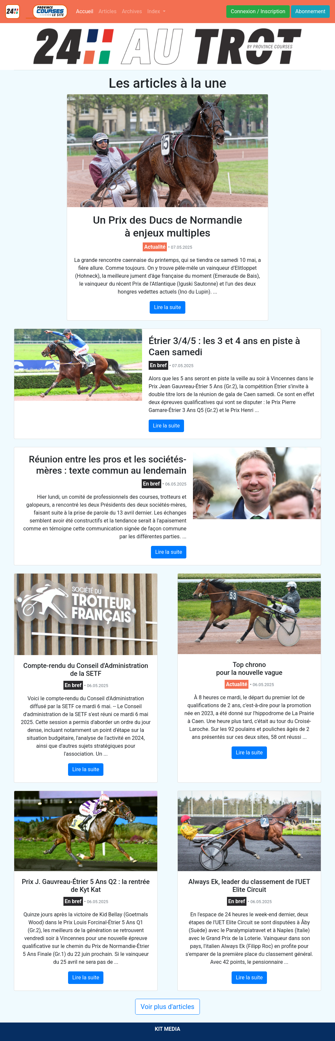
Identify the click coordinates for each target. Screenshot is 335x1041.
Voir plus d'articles (168, 1007)
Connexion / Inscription (258, 11)
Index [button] (154, 11)
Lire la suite (167, 307)
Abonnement (310, 11)
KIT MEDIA (167, 1029)
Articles (107, 11)
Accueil (86, 11)
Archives (132, 11)
